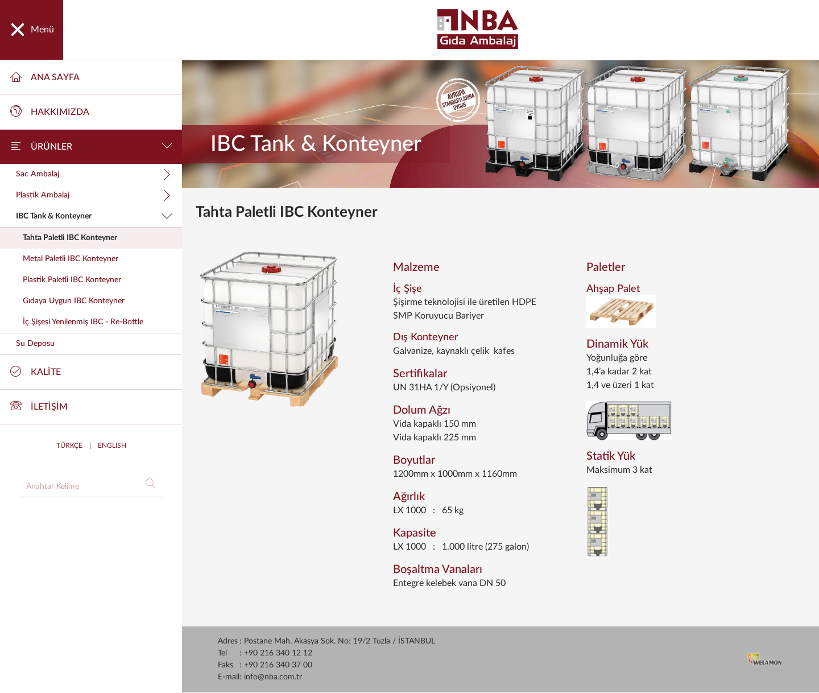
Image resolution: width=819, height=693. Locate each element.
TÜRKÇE (69, 445)
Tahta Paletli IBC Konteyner (70, 238)
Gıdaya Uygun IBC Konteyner (74, 301)
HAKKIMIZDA (49, 111)
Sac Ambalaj (94, 174)
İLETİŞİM (39, 405)
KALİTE (35, 371)
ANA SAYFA (45, 76)
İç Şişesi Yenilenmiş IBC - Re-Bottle (83, 322)
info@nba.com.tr (273, 677)
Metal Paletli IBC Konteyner (70, 259)
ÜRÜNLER (91, 145)
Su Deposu (35, 344)
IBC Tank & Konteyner (94, 216)
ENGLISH (112, 445)
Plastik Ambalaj (94, 195)
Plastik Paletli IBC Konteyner (72, 280)
